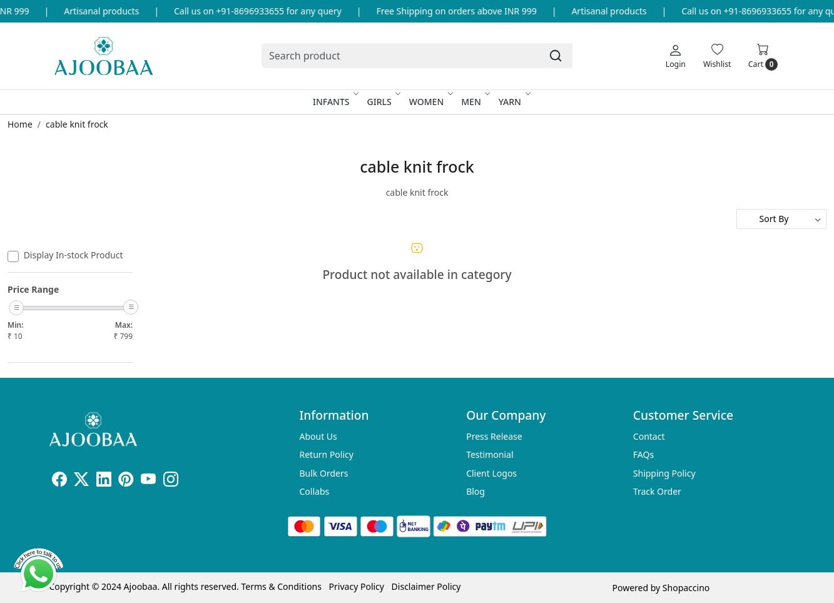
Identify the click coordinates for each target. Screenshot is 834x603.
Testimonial (489, 454)
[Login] (675, 55)
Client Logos (491, 473)
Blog (475, 491)
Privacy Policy (356, 586)
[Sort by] (781, 219)
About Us (318, 436)
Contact (649, 436)
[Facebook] (59, 481)
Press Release (494, 436)
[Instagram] (171, 481)
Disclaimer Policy (426, 586)
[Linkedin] (104, 481)
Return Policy (326, 454)
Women (430, 102)
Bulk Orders (324, 473)
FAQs (643, 454)
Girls (383, 102)
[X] (81, 481)
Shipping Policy (664, 473)
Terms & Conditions (281, 586)
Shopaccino (686, 588)
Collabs (315, 491)
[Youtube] (148, 481)
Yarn (514, 102)
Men (475, 102)
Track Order (657, 491)
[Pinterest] (126, 481)
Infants (335, 102)
